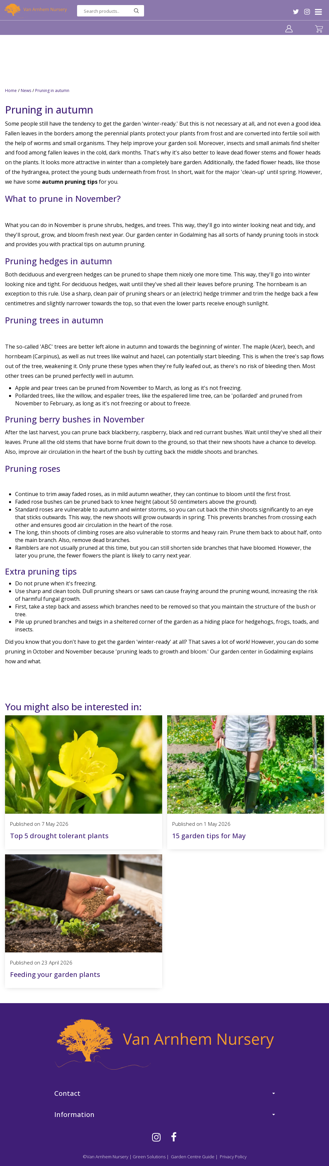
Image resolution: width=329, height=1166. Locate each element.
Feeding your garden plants (55, 974)
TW (296, 11)
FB (174, 1137)
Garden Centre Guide (192, 1157)
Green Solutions (149, 1157)
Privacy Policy (233, 1157)
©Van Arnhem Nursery (105, 1157)
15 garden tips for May (209, 835)
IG (307, 11)
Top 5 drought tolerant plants (59, 835)
